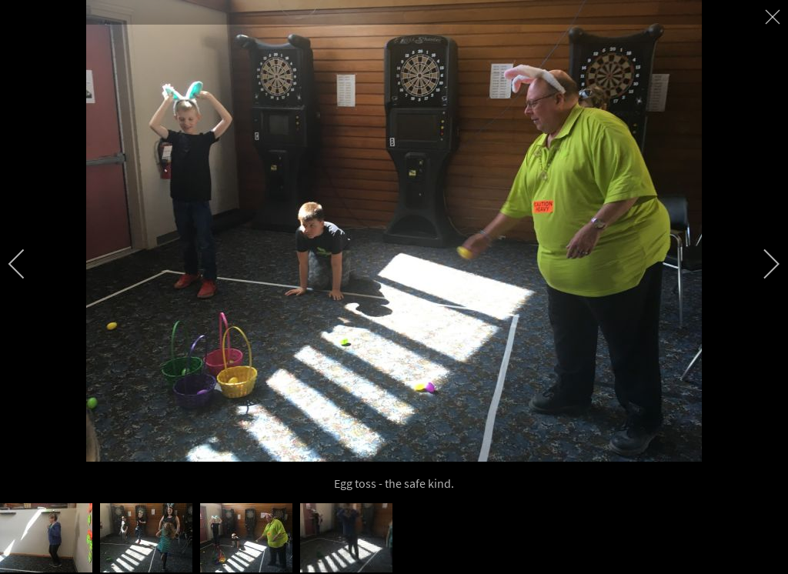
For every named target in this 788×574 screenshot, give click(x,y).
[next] (761, 264)
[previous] (27, 264)
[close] (774, 17)
